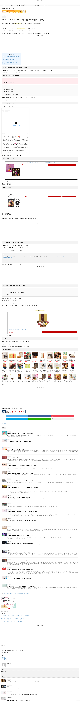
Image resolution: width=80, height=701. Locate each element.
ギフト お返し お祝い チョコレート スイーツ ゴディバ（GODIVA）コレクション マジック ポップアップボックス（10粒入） (39, 162)
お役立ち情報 (4, 423)
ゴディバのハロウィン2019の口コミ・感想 (9, 62)
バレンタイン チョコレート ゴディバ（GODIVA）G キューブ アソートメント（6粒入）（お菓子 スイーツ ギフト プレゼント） (27, 382)
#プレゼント (62, 256)
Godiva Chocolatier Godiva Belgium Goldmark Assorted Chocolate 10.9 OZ (12, 360)
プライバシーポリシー (45, 5)
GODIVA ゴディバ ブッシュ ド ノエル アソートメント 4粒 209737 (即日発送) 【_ (27, 360)
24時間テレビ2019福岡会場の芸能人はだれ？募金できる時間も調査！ (20, 433)
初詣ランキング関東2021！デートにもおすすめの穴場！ (17, 560)
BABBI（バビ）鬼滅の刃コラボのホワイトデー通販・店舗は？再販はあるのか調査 (14, 618)
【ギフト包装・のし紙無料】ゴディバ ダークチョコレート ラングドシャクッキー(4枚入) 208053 (35, 371)
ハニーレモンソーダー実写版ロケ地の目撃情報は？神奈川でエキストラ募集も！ (22, 465)
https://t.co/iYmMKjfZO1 (52, 256)
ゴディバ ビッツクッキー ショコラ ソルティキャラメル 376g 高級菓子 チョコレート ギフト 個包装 (42, 360)
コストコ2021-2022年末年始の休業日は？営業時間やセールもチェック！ (20, 441)
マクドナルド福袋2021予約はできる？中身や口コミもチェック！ (19, 449)
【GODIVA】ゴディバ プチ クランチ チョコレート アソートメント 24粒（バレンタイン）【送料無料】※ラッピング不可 (5, 371)
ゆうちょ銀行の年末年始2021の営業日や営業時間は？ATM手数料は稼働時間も (21, 586)
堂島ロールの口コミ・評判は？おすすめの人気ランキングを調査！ (11, 619)
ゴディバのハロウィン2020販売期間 (10, 58)
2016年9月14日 (15, 259)
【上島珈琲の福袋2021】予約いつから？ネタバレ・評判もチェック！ (20, 473)
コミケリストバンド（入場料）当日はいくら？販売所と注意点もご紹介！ (20, 480)
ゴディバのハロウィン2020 (8, 59)
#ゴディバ (58, 256)
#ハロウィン (71, 256)
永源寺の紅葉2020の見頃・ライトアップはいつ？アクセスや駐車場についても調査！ (23, 487)
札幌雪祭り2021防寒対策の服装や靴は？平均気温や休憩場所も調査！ (20, 543)
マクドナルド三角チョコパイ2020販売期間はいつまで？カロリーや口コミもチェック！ (23, 511)
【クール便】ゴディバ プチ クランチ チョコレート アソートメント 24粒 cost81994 (72, 371)
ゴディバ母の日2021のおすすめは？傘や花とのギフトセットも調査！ (12, 621)
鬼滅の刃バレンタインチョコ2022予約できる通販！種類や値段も (19, 497)
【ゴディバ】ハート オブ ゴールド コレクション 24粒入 (65, 381)
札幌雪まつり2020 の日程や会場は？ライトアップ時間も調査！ (19, 552)
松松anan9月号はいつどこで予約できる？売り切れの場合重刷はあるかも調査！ (22, 520)
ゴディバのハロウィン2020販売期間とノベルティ (11, 56)
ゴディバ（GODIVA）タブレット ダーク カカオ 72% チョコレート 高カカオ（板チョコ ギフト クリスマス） (50, 360)
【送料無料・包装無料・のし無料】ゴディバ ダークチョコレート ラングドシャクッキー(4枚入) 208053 (42, 381)
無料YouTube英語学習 (20, 5)
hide (13, 54)
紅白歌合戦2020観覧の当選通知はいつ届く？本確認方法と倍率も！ (19, 457)
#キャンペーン (66, 256)
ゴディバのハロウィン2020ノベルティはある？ (12, 60)
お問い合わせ (37, 5)
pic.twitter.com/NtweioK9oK (7, 257)
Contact (2, 669)
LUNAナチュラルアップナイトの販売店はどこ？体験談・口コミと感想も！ (17, 593)
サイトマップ (29, 5)
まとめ (3, 63)
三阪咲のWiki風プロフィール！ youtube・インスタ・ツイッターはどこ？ (20, 535)
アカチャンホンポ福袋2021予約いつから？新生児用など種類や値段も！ (20, 569)
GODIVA (3, 152)
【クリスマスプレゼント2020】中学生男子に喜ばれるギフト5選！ (19, 578)
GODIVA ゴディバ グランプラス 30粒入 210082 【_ (65, 370)
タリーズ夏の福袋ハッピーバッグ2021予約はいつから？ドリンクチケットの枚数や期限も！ (15, 615)
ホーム (4, 5)
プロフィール (12, 5)
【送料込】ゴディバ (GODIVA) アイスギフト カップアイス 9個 (17, 329)
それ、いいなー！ (5, 3)
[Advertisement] (40, 44)
